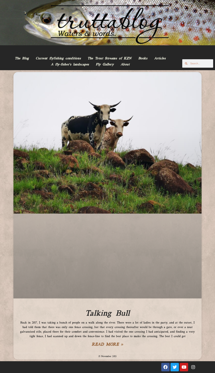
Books (142, 58)
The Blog (22, 58)
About (125, 64)
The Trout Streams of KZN (109, 58)
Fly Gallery (105, 64)
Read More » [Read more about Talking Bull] (107, 345)
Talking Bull (107, 314)
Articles (160, 58)
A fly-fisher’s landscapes (70, 64)
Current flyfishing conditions (58, 58)
